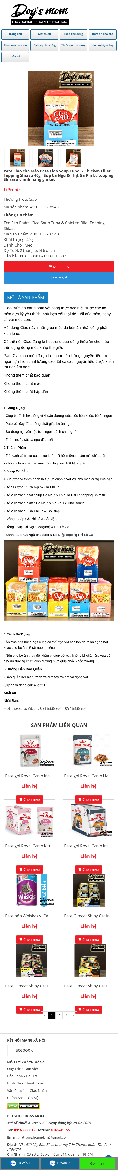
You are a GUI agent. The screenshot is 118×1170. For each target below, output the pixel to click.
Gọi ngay (97, 1163)
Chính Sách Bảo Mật (23, 1097)
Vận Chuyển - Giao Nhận (27, 1090)
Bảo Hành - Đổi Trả (22, 1076)
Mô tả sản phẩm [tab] (25, 297)
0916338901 (23, 1130)
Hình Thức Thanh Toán (25, 1083)
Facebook (23, 1050)
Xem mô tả (59, 278)
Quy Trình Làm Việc (23, 1068)
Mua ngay (59, 266)
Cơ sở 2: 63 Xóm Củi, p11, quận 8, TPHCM (60, 1154)
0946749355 (60, 1130)
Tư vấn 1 (20, 1163)
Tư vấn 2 (59, 1163)
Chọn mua (29, 799)
